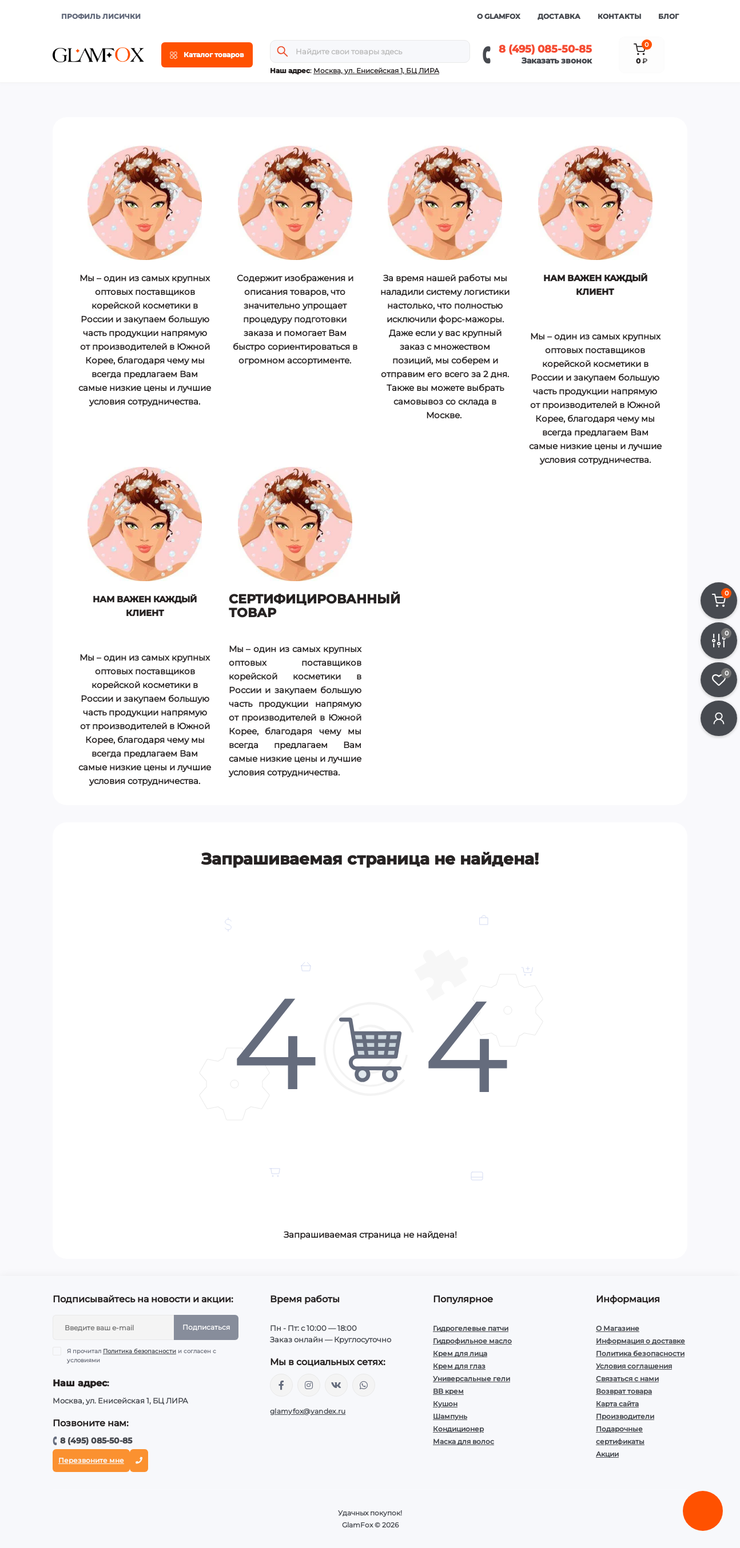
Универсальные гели (471, 1378)
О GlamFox (498, 16)
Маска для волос (463, 1441)
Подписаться (206, 1327)
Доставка (559, 16)
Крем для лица (460, 1353)
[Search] (282, 51)
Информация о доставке (640, 1341)
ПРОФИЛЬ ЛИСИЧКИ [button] (101, 16)
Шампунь (450, 1416)
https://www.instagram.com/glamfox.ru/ (309, 1385)
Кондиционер (458, 1429)
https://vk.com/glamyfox (336, 1385)
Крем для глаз (459, 1366)
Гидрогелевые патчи (470, 1328)
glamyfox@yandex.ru (307, 1411)
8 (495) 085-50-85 (545, 49)
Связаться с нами (627, 1378)
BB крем (448, 1391)
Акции (607, 1454)
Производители (625, 1416)
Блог (668, 16)
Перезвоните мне (91, 1460)
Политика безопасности (139, 1351)
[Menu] (207, 54)
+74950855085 (364, 1385)
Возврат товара (624, 1391)
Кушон (445, 1403)
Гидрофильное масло (472, 1341)
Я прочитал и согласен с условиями (141, 1355)
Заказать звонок (557, 60)
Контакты (619, 16)
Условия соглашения (634, 1366)
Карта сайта (617, 1403)
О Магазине (617, 1328)
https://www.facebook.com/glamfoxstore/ (281, 1385)
